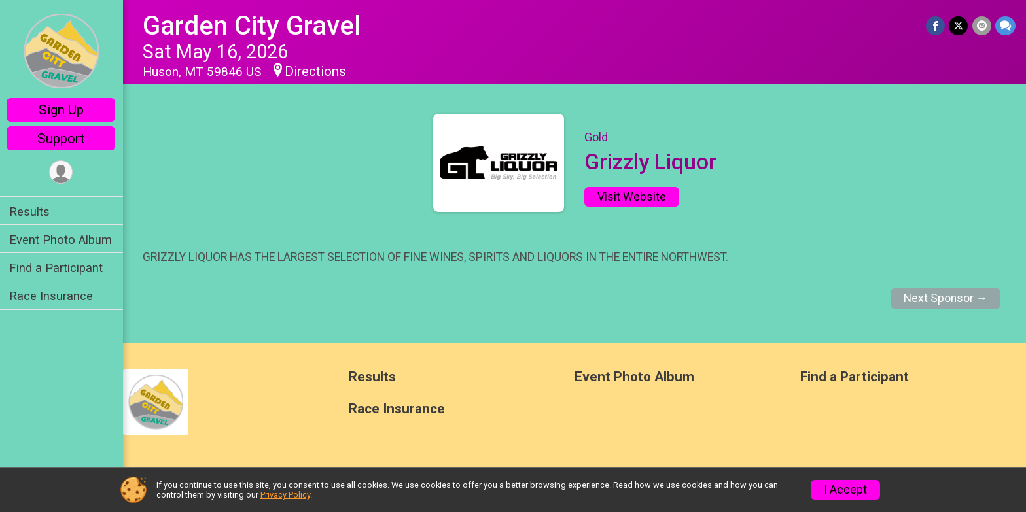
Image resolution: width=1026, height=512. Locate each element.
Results (30, 211)
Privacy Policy (285, 495)
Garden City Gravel (253, 25)
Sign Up (62, 110)
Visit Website (632, 196)
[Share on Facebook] (936, 25)
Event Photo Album (61, 240)
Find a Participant (57, 268)
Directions (316, 71)
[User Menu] (62, 172)
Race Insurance (52, 296)
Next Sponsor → (946, 298)
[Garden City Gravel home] (62, 50)
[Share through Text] (1005, 25)
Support (62, 138)
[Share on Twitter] (958, 25)
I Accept (845, 489)
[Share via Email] (981, 25)
